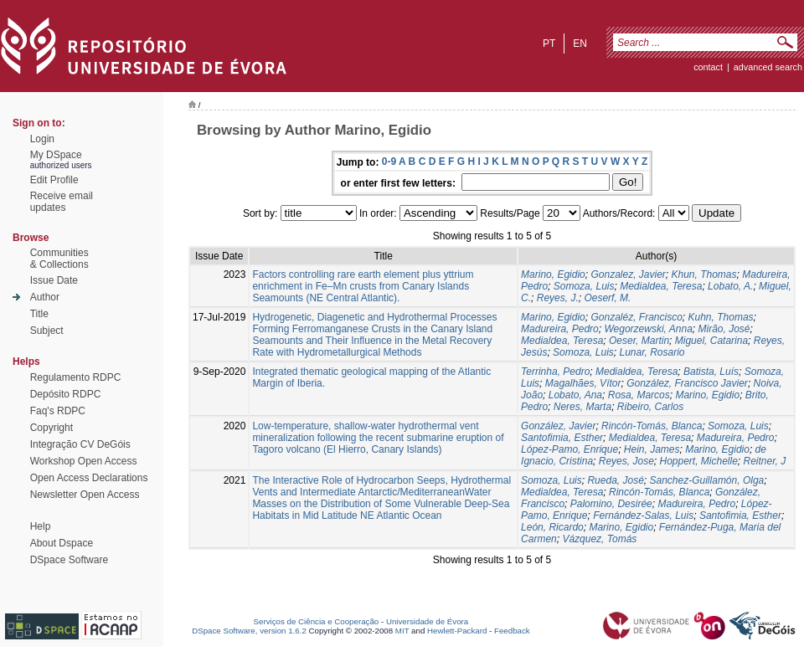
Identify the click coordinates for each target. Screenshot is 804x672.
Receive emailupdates (61, 201)
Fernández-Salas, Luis (643, 515)
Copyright (51, 427)
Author (44, 297)
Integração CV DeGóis (80, 444)
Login (42, 139)
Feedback (512, 630)
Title (39, 314)
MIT (402, 630)
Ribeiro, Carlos (650, 407)
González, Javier (558, 426)
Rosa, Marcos (639, 395)
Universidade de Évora (427, 621)
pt (549, 43)
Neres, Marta (582, 407)
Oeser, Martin (639, 340)
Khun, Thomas (704, 274)
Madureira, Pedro (560, 329)
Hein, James (652, 449)
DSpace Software (69, 560)
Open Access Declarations (89, 478)
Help (40, 526)
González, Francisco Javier (687, 383)
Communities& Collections (59, 258)
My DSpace (56, 155)
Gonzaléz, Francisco (636, 317)
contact (708, 67)
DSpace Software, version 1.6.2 (249, 630)
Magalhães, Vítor (583, 383)
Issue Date (54, 280)
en (580, 43)
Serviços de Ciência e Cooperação (316, 621)
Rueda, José (615, 480)
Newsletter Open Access (85, 494)
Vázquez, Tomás (599, 539)
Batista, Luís (711, 371)
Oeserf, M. (607, 298)
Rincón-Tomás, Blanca (651, 426)
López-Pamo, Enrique (569, 449)
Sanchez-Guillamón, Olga (707, 480)
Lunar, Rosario (651, 352)
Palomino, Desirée (611, 504)
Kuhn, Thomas (721, 317)
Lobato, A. (730, 286)
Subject (47, 330)
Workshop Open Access (83, 461)
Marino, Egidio (553, 274)
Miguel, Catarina (711, 340)
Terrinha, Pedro (555, 371)
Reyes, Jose (626, 461)
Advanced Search (768, 67)
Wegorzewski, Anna (648, 329)
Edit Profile (54, 180)
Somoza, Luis (584, 286)
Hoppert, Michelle (698, 461)
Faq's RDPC (57, 411)
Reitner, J (765, 461)
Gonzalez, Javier (627, 274)
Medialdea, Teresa (661, 286)
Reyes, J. (558, 298)
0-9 (389, 161)
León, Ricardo (552, 527)
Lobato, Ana (575, 395)
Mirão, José (724, 329)
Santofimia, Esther (562, 438)
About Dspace (61, 543)
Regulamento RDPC (75, 377)
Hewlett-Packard (457, 630)
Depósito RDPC (65, 394)
